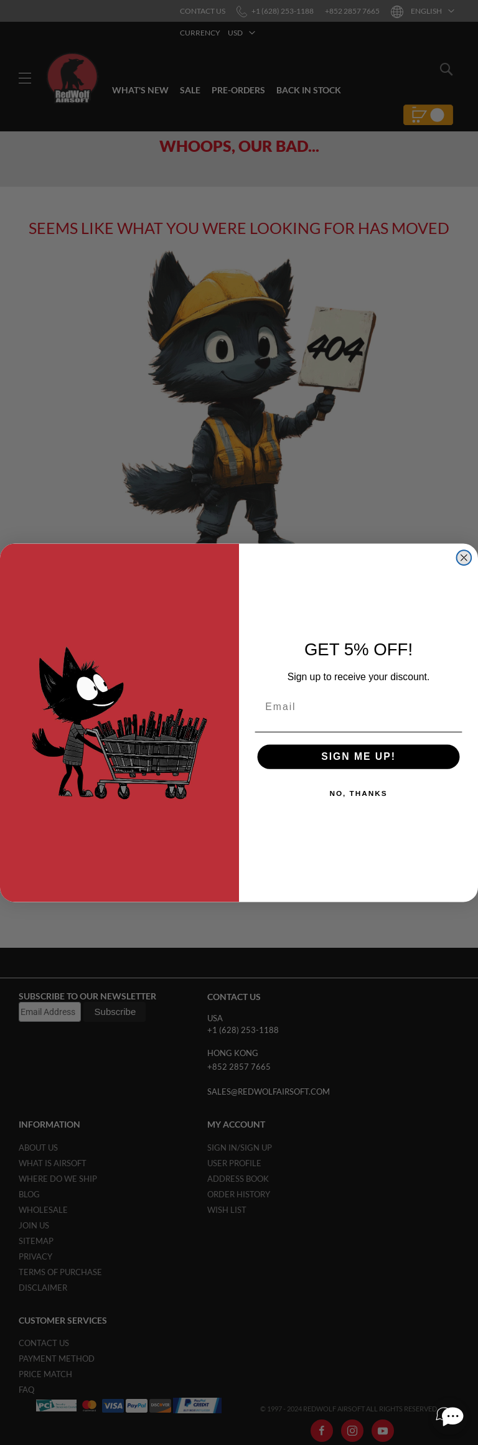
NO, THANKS (358, 793)
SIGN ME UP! (358, 756)
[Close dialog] (464, 557)
